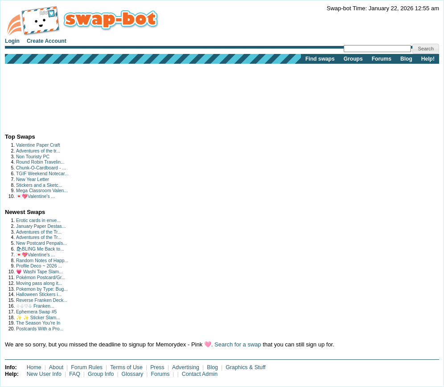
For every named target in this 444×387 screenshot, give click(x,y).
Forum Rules (87, 367)
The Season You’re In (38, 323)
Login (12, 41)
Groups (353, 59)
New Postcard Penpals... (41, 243)
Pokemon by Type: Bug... (42, 289)
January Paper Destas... (41, 226)
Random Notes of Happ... (42, 260)
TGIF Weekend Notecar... (42, 173)
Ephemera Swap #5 (36, 311)
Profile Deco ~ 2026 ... (39, 265)
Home (34, 367)
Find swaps (320, 59)
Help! (428, 59)
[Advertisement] (33, 96)
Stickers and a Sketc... (39, 185)
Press (157, 367)
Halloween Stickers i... (39, 294)
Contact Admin (200, 374)
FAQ (74, 374)
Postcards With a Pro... (39, 328)
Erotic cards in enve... (38, 220)
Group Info (101, 374)
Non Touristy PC (32, 156)
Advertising (185, 367)
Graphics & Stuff (246, 367)
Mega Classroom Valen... (42, 190)
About (56, 367)
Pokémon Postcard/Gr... (40, 277)
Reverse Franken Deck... (41, 300)
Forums (381, 59)
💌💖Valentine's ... (35, 196)
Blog (406, 59)
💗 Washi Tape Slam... (39, 271)
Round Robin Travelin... (40, 162)
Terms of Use (126, 367)
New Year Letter (32, 179)
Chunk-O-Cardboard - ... (41, 167)
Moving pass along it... (39, 283)
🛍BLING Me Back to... (40, 249)
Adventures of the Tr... (39, 232)
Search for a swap (237, 344)
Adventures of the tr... (38, 150)
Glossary (133, 374)
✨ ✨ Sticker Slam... (38, 317)
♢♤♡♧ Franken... (35, 306)
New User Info (44, 374)
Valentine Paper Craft (38, 145)
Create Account (46, 41)
